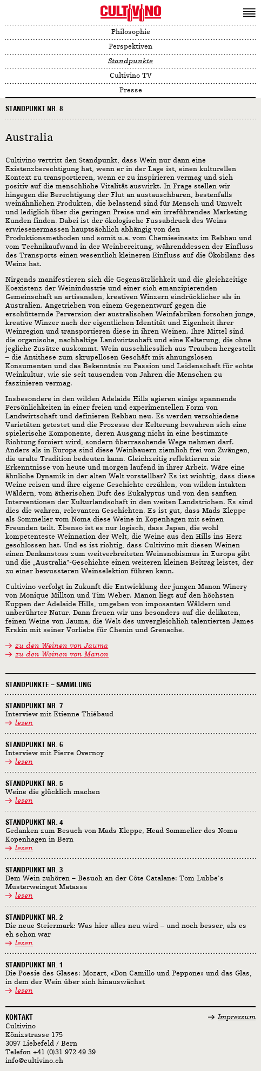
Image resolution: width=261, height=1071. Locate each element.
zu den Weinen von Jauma (61, 645)
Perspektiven (130, 46)
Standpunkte (130, 61)
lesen (24, 723)
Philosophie (130, 32)
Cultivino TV (131, 75)
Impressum (237, 1017)
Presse (130, 90)
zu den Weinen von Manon (62, 654)
